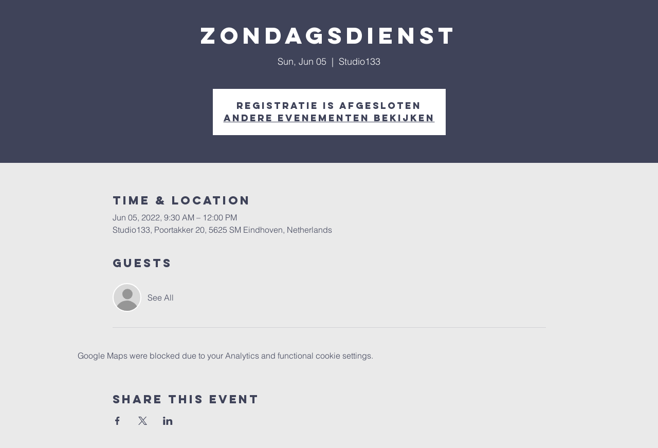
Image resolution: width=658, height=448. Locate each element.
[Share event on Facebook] (117, 421)
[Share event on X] (143, 421)
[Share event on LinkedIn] (168, 421)
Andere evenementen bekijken (329, 118)
